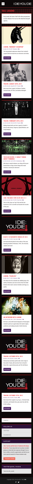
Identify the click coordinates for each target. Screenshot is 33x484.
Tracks (18, 86)
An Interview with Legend (12, 317)
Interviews (19, 319)
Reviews (15, 49)
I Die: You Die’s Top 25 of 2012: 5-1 (14, 198)
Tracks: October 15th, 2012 (13, 395)
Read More (7, 58)
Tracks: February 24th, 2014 (13, 121)
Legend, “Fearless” (10, 276)
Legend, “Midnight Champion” (13, 47)
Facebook (7, 435)
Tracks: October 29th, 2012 (13, 356)
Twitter (6, 430)
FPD (25, 479)
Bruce (6, 358)
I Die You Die (7, 86)
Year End (19, 200)
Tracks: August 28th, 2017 (12, 84)
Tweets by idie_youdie (8, 471)
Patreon (27, 450)
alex (5, 49)
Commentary (19, 161)
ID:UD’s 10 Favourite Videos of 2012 (15, 237)
